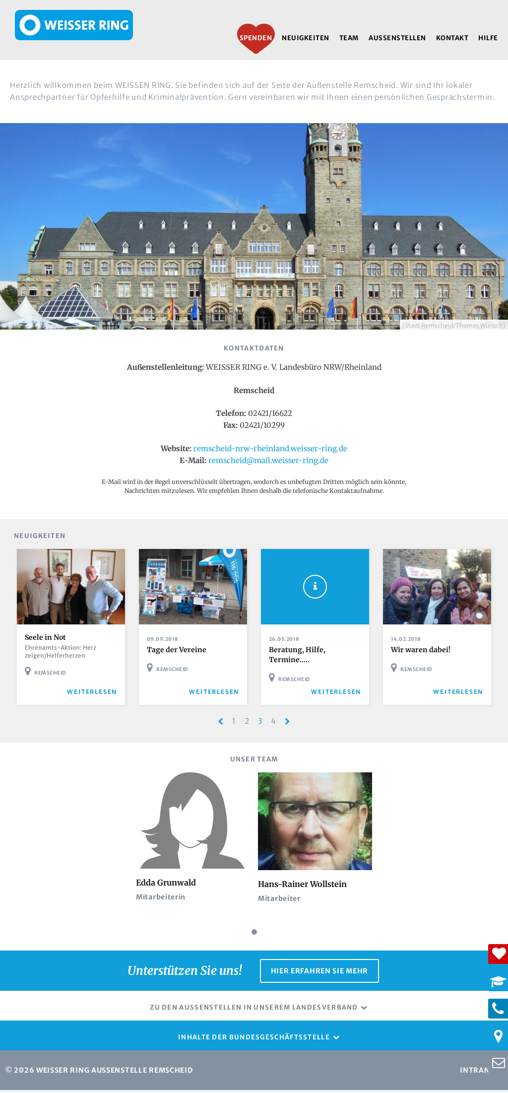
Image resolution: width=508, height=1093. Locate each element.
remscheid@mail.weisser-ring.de (268, 460)
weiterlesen (95, 695)
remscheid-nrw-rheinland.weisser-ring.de (270, 448)
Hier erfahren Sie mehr (319, 973)
